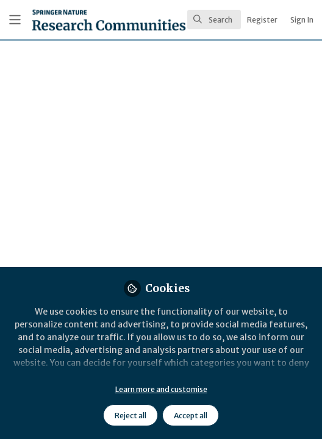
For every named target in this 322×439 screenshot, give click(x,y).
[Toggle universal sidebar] (15, 20)
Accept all (190, 415)
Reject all (130, 415)
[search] (214, 19)
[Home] (75, 20)
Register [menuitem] (262, 19)
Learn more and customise (161, 389)
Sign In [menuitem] (301, 19)
